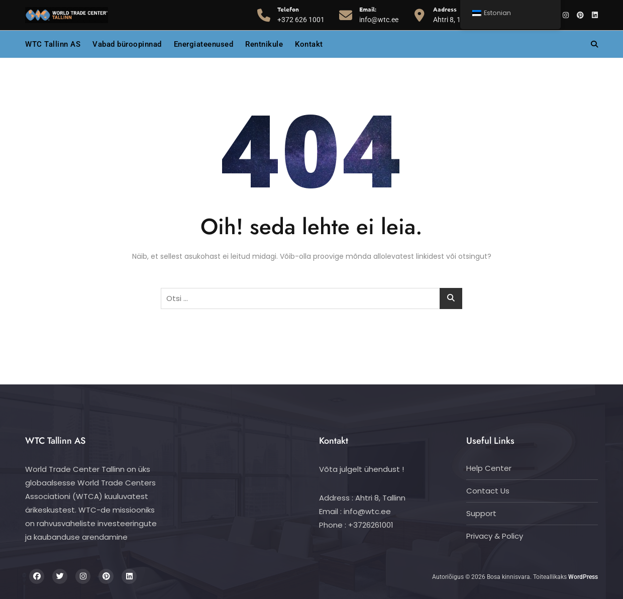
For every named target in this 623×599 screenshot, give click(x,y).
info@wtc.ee (378, 14)
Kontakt (309, 44)
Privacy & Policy (494, 536)
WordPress (583, 576)
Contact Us (487, 490)
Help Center (488, 468)
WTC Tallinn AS (52, 44)
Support (481, 513)
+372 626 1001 (301, 14)
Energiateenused (204, 44)
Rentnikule (264, 44)
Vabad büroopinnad (127, 44)
